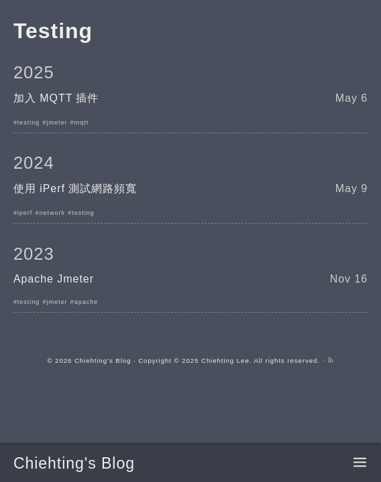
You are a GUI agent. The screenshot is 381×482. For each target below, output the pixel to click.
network (52, 213)
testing (28, 122)
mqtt (81, 122)
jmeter (57, 122)
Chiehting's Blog (74, 463)
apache (86, 302)
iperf (24, 213)
